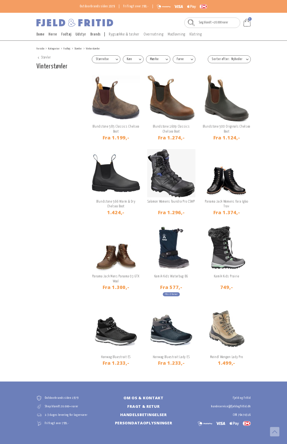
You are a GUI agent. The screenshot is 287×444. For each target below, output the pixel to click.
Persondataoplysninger (143, 423)
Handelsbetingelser (143, 414)
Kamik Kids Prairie (226, 276)
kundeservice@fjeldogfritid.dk (231, 406)
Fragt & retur (143, 406)
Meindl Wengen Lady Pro (226, 357)
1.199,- (115, 137)
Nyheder (236, 59)
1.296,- (171, 212)
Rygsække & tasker (124, 34)
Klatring (196, 34)
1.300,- (115, 287)
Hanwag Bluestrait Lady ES (171, 357)
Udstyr (80, 34)
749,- (226, 287)
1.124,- (226, 137)
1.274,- (171, 137)
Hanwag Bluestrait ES (116, 357)
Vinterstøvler (93, 48)
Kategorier (54, 48)
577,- (171, 287)
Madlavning (176, 34)
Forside (40, 48)
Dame (40, 34)
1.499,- (226, 363)
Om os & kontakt (143, 397)
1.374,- (226, 212)
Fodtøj (66, 34)
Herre (53, 34)
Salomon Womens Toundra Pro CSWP (171, 201)
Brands (95, 34)
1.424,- (115, 212)
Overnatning (153, 34)
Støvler (78, 48)
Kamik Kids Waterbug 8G (171, 276)
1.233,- (115, 363)
